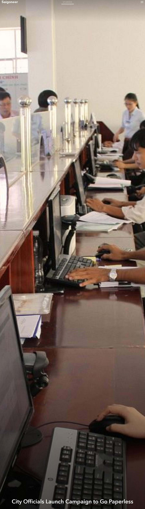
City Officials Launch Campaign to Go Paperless (72, 501)
